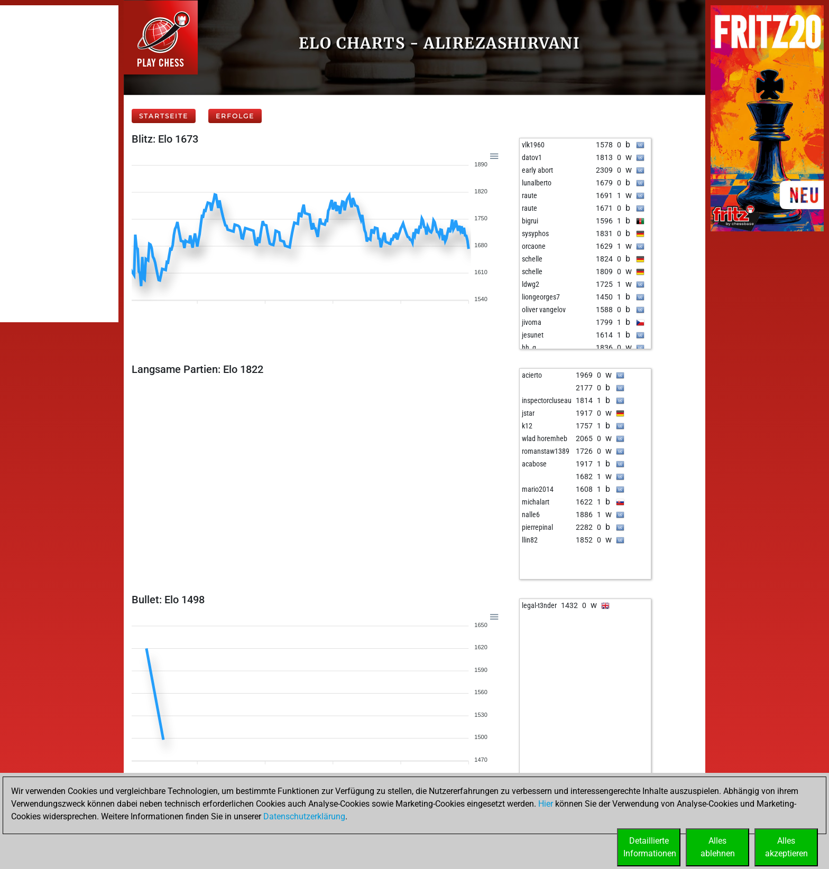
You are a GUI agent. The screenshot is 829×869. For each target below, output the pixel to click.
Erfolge (235, 116)
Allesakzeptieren (786, 847)
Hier (545, 804)
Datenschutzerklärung (304, 816)
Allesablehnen (718, 847)
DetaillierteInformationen (649, 847)
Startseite (163, 116)
